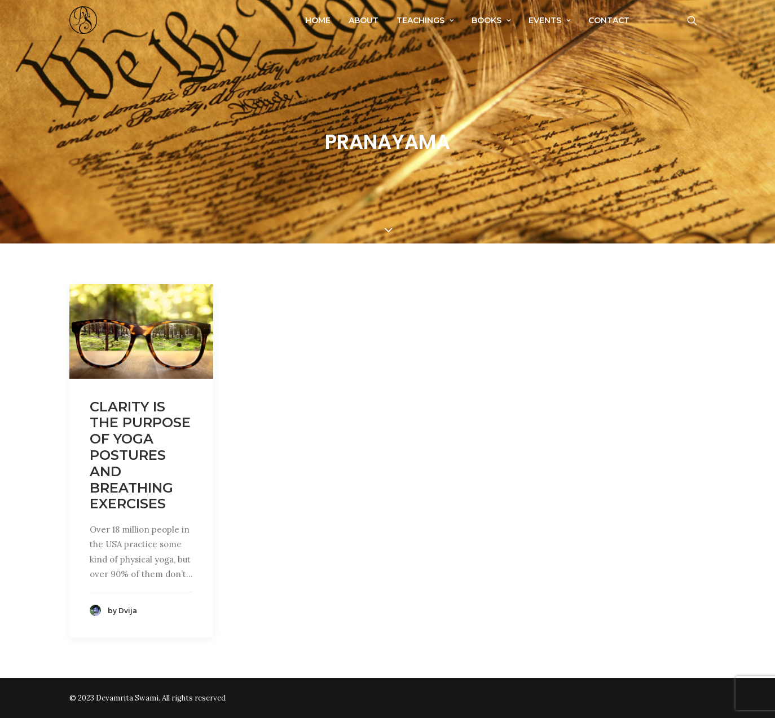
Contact (608, 20)
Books (491, 20)
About (363, 20)
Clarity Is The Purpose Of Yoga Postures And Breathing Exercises (140, 455)
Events (549, 20)
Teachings (425, 20)
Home (318, 20)
